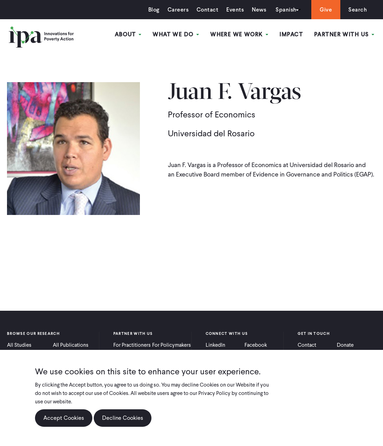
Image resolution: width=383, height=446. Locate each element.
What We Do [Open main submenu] (176, 34)
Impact (291, 34)
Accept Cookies (63, 418)
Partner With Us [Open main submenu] (344, 34)
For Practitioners (132, 345)
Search (357, 9)
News (259, 9)
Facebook (255, 345)
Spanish (286, 9)
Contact (207, 9)
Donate (345, 345)
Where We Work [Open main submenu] (239, 34)
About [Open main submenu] (128, 34)
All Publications (70, 345)
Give (326, 9)
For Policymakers (171, 345)
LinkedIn (215, 345)
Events (235, 9)
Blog (153, 9)
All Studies (19, 345)
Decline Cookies (122, 418)
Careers (178, 9)
